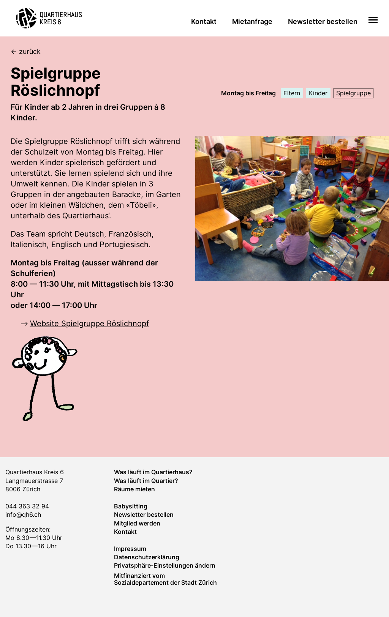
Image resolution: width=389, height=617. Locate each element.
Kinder (318, 93)
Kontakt (204, 21)
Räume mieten (134, 489)
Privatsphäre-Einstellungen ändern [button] (164, 565)
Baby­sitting (130, 506)
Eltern (291, 93)
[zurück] (200, 52)
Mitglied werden (137, 523)
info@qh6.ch (23, 514)
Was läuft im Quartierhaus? (153, 472)
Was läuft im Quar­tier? (146, 480)
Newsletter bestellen (322, 21)
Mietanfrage (252, 21)
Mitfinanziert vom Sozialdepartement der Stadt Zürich (165, 579)
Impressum (130, 548)
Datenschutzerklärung (146, 557)
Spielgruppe (353, 93)
